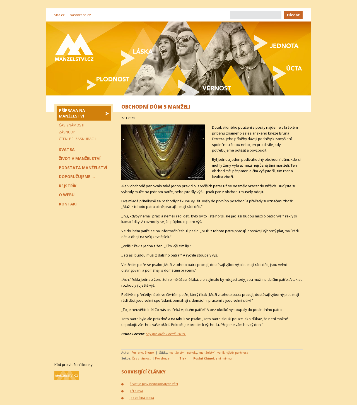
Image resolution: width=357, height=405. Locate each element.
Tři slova (136, 391)
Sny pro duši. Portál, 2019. (166, 333)
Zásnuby (67, 132)
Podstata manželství (83, 167)
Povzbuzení (163, 358)
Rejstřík (67, 185)
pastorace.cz (80, 14)
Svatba (67, 149)
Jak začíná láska (142, 398)
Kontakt (68, 204)
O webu (66, 194)
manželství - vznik (212, 352)
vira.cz (59, 14)
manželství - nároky (183, 352)
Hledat (293, 14)
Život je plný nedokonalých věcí (154, 384)
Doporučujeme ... (77, 176)
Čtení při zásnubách (77, 138)
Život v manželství (79, 158)
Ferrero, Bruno (142, 352)
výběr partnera (237, 352)
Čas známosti (141, 358)
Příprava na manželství (72, 113)
